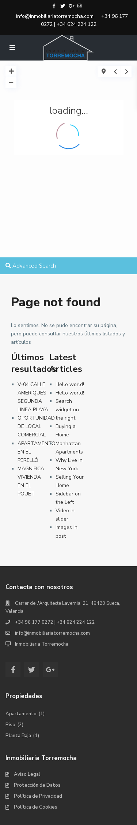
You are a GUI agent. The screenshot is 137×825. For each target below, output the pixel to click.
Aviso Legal (27, 774)
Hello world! (70, 384)
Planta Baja (18, 735)
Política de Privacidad (38, 796)
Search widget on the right (67, 409)
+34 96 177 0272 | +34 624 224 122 (84, 20)
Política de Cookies (35, 807)
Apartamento (21, 714)
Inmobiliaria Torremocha (41, 644)
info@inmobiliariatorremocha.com (55, 16)
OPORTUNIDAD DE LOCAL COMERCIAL (36, 426)
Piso (10, 724)
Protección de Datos (37, 785)
